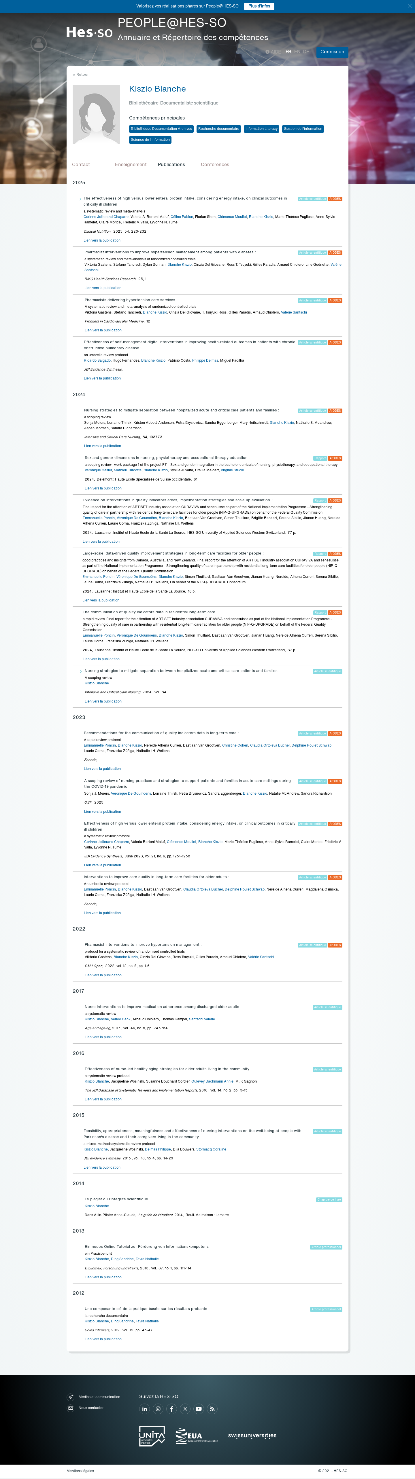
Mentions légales (80, 1472)
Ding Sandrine (122, 1260)
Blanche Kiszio (261, 218)
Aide (273, 52)
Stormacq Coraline (211, 1150)
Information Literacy (262, 129)
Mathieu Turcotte (128, 471)
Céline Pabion (182, 218)
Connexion (332, 52)
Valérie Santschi (294, 313)
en (297, 52)
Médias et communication (93, 1398)
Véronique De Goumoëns (137, 519)
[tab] (90, 165)
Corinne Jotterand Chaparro (106, 218)
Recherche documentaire (218, 129)
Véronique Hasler (98, 471)
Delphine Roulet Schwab (311, 746)
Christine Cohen (235, 746)
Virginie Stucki (232, 471)
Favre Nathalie (147, 1260)
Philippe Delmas (205, 361)
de (306, 52)
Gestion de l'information (303, 129)
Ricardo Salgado (97, 361)
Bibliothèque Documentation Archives (161, 129)
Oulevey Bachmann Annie (212, 1082)
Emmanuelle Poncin (99, 519)
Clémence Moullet (232, 218)
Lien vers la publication (102, 241)
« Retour (81, 75)
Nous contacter (85, 1409)
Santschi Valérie (202, 1020)
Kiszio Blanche (97, 684)
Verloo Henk (121, 1020)
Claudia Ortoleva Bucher (270, 746)
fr (288, 52)
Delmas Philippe (158, 1150)
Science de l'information (150, 140)
